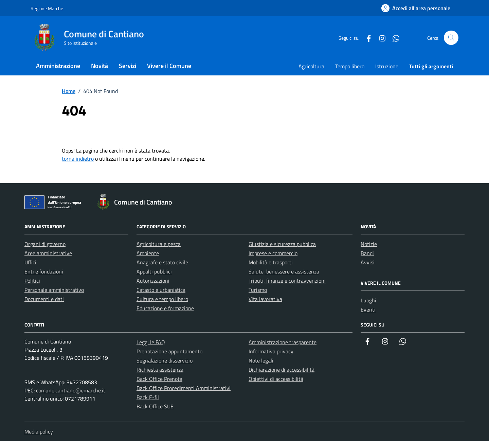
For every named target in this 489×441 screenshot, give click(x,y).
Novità (99, 65)
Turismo (258, 290)
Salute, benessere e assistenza (284, 271)
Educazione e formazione (165, 308)
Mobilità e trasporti (271, 262)
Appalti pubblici (154, 271)
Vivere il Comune (169, 65)
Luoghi (368, 300)
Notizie (369, 244)
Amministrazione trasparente (282, 342)
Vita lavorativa (265, 299)
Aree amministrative (48, 253)
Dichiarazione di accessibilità (281, 370)
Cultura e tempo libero (162, 299)
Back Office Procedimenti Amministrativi (184, 388)
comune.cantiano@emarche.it (70, 390)
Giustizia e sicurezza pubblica (282, 244)
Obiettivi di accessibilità (276, 379)
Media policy (38, 431)
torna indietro (78, 159)
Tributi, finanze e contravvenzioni (287, 281)
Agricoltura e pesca (159, 244)
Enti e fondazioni (43, 271)
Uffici (30, 262)
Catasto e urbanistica (161, 290)
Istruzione (386, 66)
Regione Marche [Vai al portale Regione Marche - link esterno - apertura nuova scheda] (47, 8)
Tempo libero (349, 66)
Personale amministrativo (54, 290)
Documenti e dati (44, 299)
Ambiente (148, 253)
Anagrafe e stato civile (162, 262)
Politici (32, 281)
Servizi (127, 65)
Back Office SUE (155, 406)
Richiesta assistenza (160, 370)
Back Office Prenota (159, 379)
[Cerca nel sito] (451, 38)
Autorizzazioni (153, 281)
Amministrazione (58, 65)
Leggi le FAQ (151, 342)
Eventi (368, 309)
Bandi (367, 253)
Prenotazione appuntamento (169, 351)
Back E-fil (148, 397)
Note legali (261, 360)
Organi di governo (45, 244)
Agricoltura (311, 66)
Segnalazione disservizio (165, 360)
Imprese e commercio (273, 253)
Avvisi (368, 262)
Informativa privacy (271, 351)
